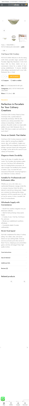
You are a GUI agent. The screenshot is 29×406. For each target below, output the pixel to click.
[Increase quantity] (7, 76)
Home (3, 45)
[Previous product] (2, 51)
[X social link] (8, 93)
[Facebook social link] (6, 93)
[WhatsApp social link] (12, 93)
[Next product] (6, 51)
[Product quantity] (4, 76)
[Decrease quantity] (2, 76)
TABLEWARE (10, 45)
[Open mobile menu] (2, 4)
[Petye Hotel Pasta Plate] (7, 339)
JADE (22, 47)
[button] (2, 20)
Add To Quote (14, 76)
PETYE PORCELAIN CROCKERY (10, 47)
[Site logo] (14, 5)
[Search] (22, 4)
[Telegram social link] (14, 93)
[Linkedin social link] (10, 93)
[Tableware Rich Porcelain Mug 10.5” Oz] (20, 339)
